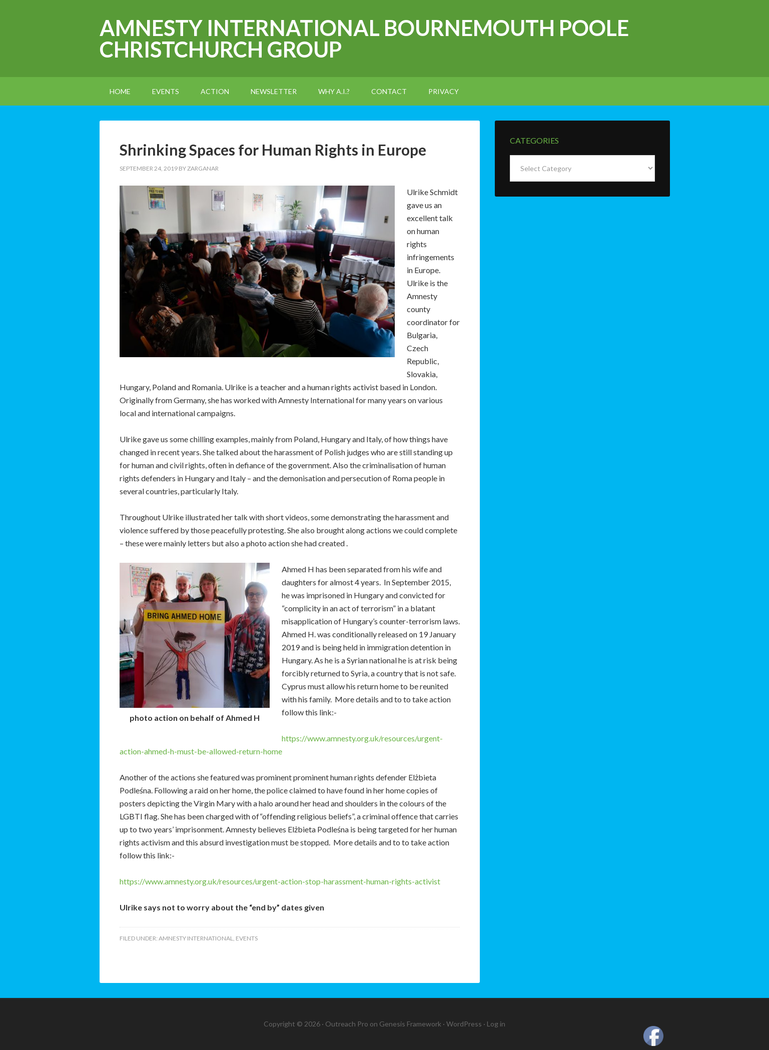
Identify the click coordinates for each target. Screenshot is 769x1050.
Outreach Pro (346, 1023)
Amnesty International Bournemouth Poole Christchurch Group (364, 38)
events (247, 938)
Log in (496, 1023)
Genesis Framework (410, 1023)
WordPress (464, 1023)
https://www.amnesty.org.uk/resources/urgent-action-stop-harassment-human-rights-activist (280, 881)
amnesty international (196, 938)
